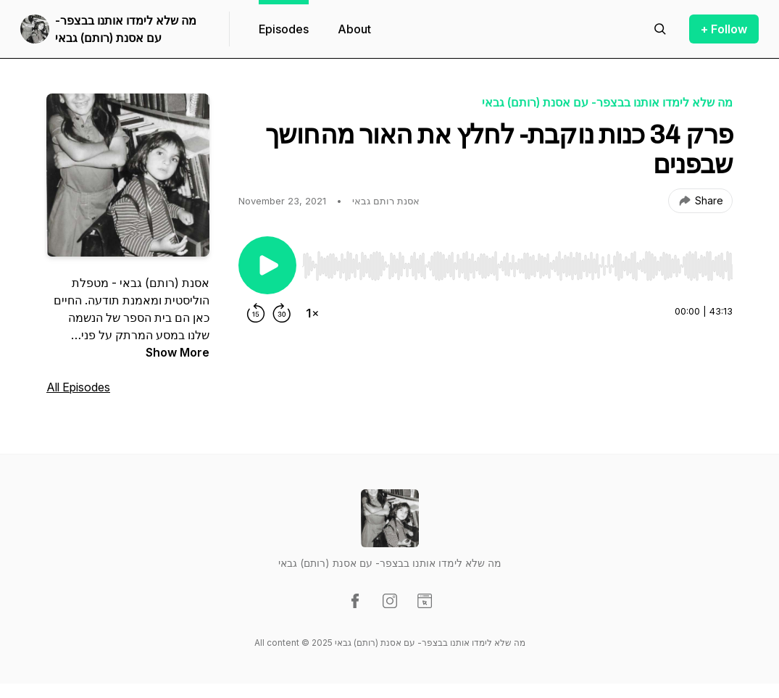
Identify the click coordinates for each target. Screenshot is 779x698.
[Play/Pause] (267, 265)
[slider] (517, 266)
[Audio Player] (517, 262)
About (354, 29)
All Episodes (78, 387)
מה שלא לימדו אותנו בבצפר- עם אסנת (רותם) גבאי (125, 29)
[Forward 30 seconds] (282, 313)
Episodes (284, 29)
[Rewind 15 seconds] (256, 313)
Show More (177, 352)
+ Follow (724, 29)
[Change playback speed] (312, 313)
